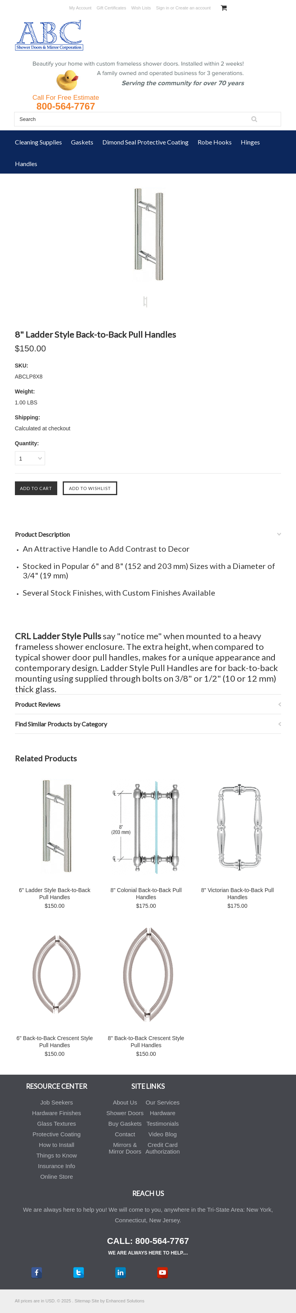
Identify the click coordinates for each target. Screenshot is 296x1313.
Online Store (56, 1176)
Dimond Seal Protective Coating (145, 142)
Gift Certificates (111, 7)
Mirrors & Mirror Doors (125, 1148)
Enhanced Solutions (125, 1300)
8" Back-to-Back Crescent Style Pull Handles (146, 1041)
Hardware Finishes (56, 1113)
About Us (125, 1102)
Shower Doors (124, 1113)
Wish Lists (141, 7)
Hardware (162, 1113)
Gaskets (82, 142)
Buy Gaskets (125, 1123)
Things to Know (56, 1155)
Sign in (162, 7)
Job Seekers (56, 1102)
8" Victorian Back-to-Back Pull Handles (237, 893)
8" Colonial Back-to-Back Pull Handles (146, 893)
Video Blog (163, 1134)
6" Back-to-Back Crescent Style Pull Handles (54, 1041)
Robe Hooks (215, 142)
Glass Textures (56, 1123)
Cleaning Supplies (38, 142)
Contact (125, 1134)
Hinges (250, 142)
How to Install (56, 1144)
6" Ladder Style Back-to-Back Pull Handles (54, 893)
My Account (80, 7)
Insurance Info (56, 1166)
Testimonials (163, 1123)
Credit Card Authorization (162, 1148)
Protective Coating (57, 1134)
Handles (26, 163)
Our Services (162, 1102)
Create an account (193, 7)
